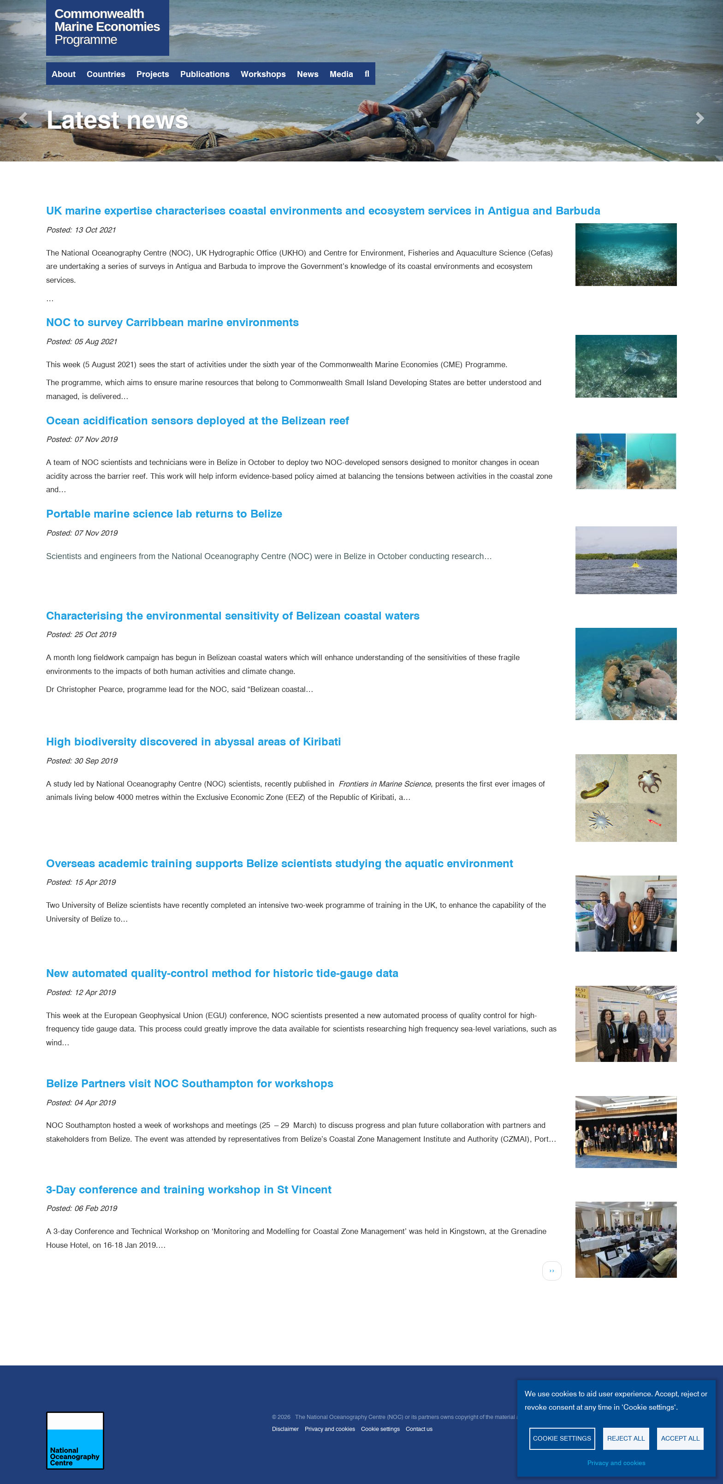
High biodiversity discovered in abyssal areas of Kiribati (193, 741)
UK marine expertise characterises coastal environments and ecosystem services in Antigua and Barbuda (323, 210)
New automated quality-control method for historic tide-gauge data (222, 973)
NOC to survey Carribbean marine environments (172, 322)
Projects (152, 74)
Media (341, 74)
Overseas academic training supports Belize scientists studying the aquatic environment (279, 863)
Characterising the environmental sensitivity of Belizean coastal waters (233, 615)
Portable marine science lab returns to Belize (164, 513)
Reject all (626, 1438)
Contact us (419, 1428)
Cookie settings (380, 1428)
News (308, 74)
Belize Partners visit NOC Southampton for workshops (189, 1083)
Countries (106, 74)
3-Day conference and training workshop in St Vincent (189, 1189)
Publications (205, 74)
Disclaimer (285, 1428)
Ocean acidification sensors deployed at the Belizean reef (197, 420)
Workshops (263, 74)
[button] (21, 115)
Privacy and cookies (330, 1428)
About (64, 74)
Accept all (680, 1438)
